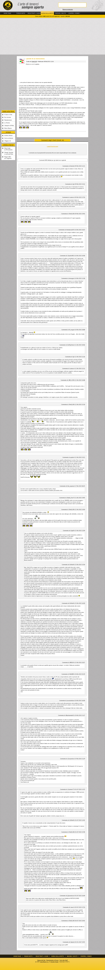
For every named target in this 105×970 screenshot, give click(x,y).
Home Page (7, 13)
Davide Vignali (54, 962)
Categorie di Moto (9, 125)
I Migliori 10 (7, 141)
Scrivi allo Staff (64, 960)
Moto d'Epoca (8, 128)
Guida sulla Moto (47, 13)
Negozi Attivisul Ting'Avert (7, 157)
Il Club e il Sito (8, 114)
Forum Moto (20, 13)
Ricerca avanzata (68, 9)
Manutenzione (8, 120)
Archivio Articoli (8, 135)
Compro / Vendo (74, 13)
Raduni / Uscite (60, 13)
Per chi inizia (7, 117)
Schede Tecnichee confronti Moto (8, 153)
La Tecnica (7, 123)
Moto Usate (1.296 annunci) (8, 149)
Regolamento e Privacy (52, 960)
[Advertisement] (17, 36)
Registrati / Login (34, 13)
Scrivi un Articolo (8, 138)
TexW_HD (34, 61)
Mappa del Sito (41, 960)
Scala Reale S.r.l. (44, 962)
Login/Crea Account (52, 146)
